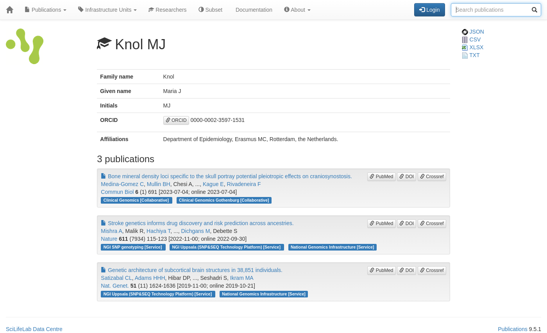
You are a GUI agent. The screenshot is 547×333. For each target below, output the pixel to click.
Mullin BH (158, 184)
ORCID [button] (176, 120)
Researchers (167, 10)
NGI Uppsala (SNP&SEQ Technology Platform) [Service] (226, 247)
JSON (473, 32)
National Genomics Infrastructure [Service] (332, 247)
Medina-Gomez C (122, 184)
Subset (210, 10)
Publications (45, 10)
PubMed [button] (381, 176)
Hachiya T (158, 231)
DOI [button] (406, 176)
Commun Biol (117, 192)
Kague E (213, 184)
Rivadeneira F (244, 184)
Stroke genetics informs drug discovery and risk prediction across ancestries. (197, 223)
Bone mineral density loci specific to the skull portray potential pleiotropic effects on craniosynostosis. (226, 176)
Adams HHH (150, 278)
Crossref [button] (432, 176)
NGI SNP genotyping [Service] (133, 247)
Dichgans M (195, 231)
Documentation (253, 10)
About (297, 10)
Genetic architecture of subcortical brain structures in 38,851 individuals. (191, 270)
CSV (471, 39)
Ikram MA (242, 278)
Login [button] (429, 10)
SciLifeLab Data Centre (34, 329)
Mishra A (111, 231)
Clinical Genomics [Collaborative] (137, 200)
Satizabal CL (116, 278)
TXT (471, 55)
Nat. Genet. (115, 286)
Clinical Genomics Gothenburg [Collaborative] (224, 200)
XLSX (473, 47)
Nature (109, 239)
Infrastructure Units (107, 10)
